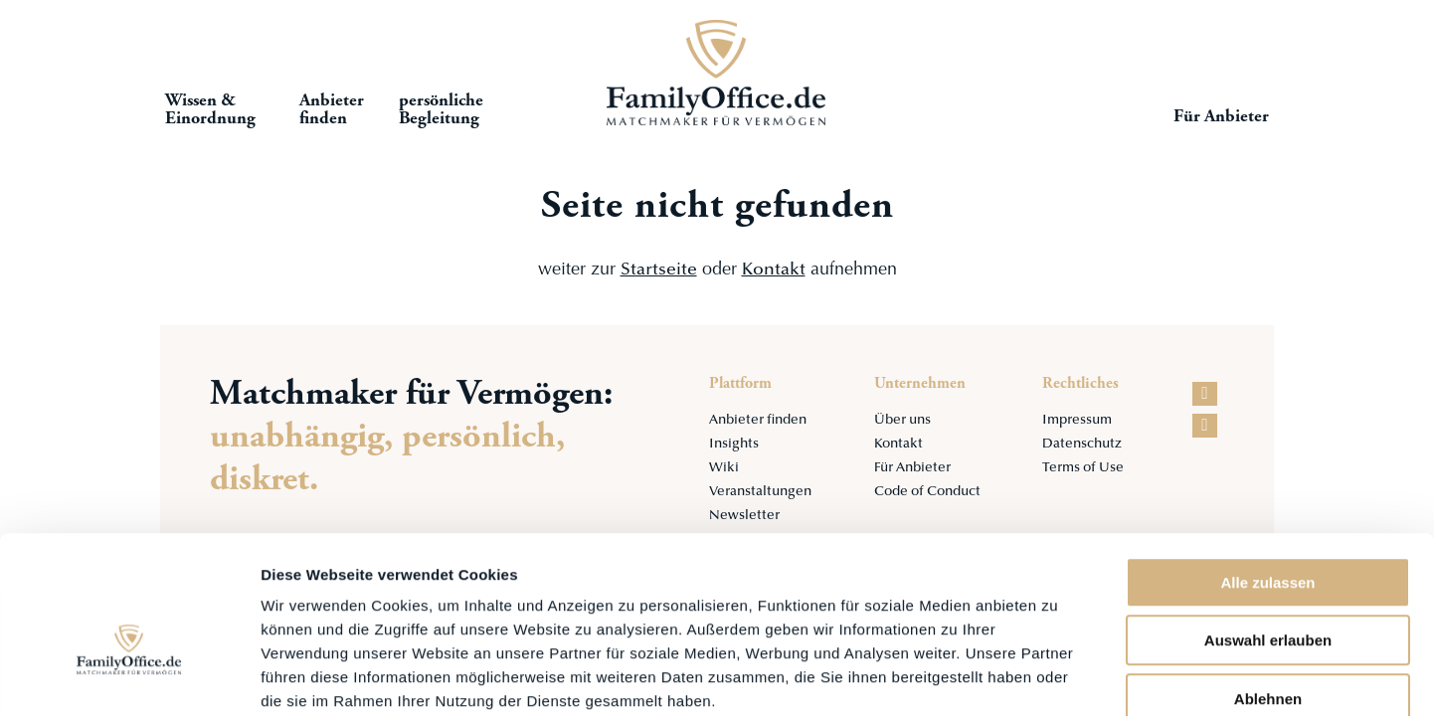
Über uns (899, 421)
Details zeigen (1057, 676)
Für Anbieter (1222, 118)
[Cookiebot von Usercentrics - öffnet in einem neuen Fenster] (129, 677)
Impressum (1078, 421)
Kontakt (774, 270)
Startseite (717, 74)
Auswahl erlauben (1268, 531)
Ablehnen (1268, 589)
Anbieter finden (757, 421)
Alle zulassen (1267, 472)
